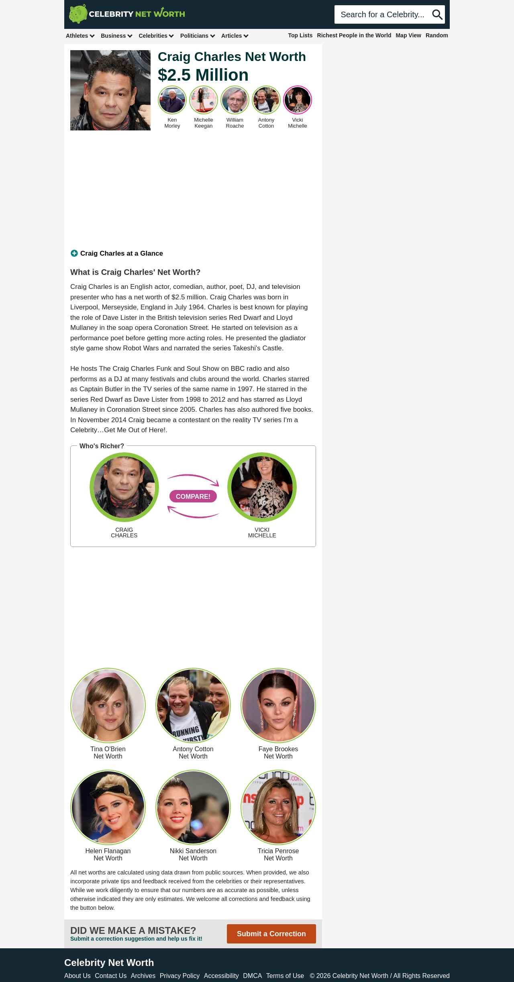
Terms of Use (285, 975)
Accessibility (221, 975)
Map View (408, 35)
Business (117, 35)
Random (437, 35)
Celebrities (157, 35)
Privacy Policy (180, 975)
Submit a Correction (271, 934)
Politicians (198, 35)
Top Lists (300, 35)
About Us (77, 975)
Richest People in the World (354, 35)
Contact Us (110, 975)
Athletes (80, 35)
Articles (235, 35)
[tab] (193, 253)
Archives (143, 975)
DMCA (252, 975)
